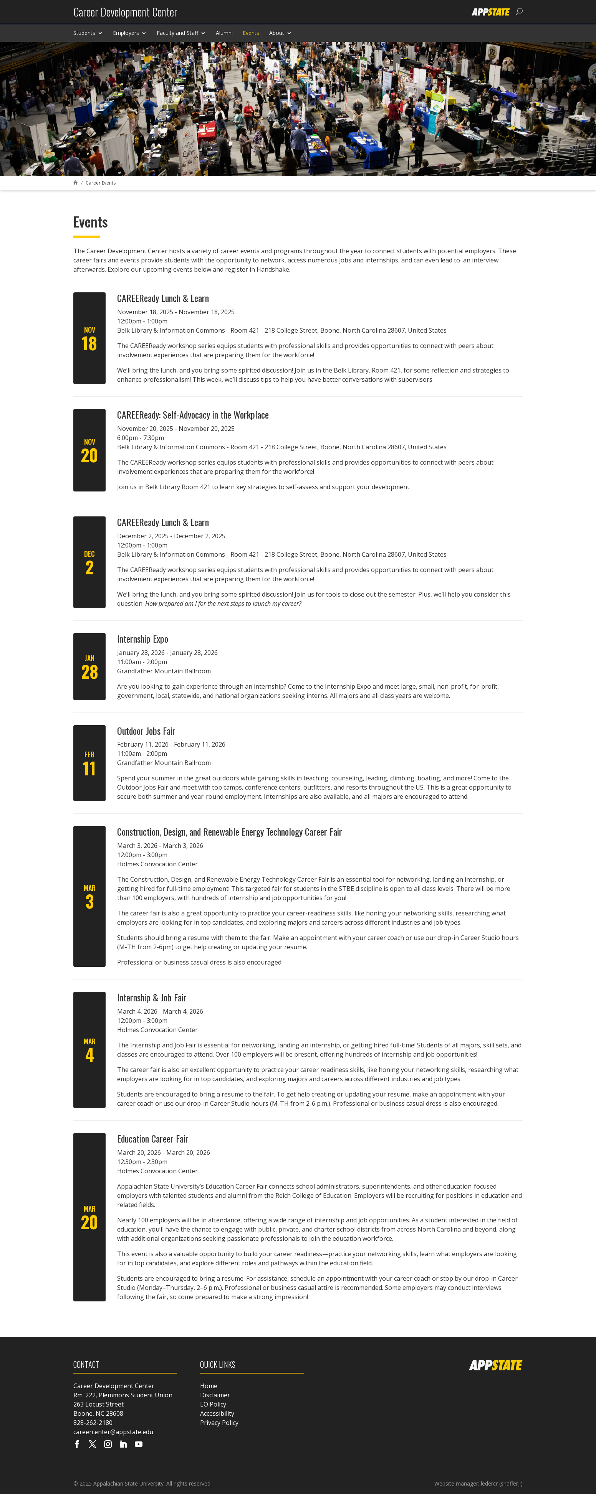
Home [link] (208, 1386)
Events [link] (251, 32)
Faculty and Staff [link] (177, 32)
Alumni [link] (224, 32)
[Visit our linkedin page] (123, 1444)
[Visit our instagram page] (108, 1444)
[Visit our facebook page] (77, 1444)
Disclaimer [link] (215, 1395)
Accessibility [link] (217, 1413)
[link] (125, 15)
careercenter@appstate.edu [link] (113, 1432)
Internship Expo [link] (142, 638)
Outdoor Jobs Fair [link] (146, 730)
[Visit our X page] (92, 1444)
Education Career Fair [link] (153, 1138)
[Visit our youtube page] (138, 1444)
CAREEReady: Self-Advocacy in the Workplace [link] (193, 414)
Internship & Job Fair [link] (152, 997)
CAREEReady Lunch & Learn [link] (163, 298)
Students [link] (84, 32)
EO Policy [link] (213, 1404)
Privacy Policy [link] (219, 1422)
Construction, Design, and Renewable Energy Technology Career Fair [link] (229, 831)
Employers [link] (126, 32)
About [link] (276, 32)
